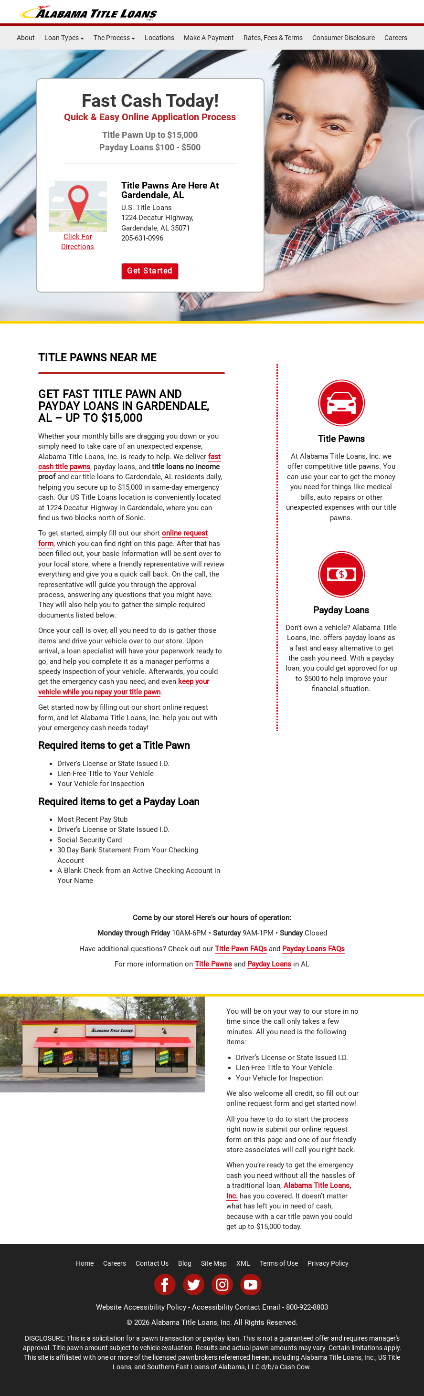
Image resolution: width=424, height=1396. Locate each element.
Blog (184, 1263)
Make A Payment (209, 38)
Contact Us (152, 1263)
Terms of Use (279, 1263)
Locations (159, 38)
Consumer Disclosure (343, 38)
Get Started (150, 270)
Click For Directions (78, 216)
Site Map (214, 1263)
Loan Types (64, 38)
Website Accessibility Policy (141, 1307)
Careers (395, 38)
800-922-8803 (307, 1307)
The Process (114, 38)
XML (243, 1263)
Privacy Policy (328, 1263)
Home (85, 1263)
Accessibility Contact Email (236, 1307)
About (26, 38)
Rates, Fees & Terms (273, 38)
